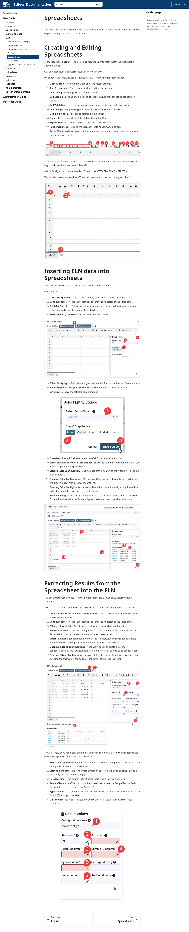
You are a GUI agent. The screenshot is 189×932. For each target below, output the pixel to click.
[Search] (78, 4)
